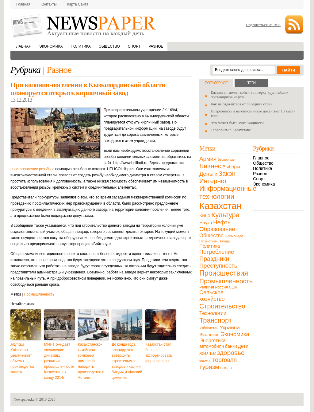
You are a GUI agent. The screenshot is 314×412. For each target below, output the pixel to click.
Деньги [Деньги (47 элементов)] (208, 174)
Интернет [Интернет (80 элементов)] (213, 180)
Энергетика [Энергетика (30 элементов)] (212, 340)
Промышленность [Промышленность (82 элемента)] (225, 280)
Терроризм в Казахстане (231, 130)
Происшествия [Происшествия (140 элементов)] (223, 273)
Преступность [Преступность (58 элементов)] (218, 265)
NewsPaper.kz (84, 25)
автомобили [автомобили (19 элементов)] (211, 346)
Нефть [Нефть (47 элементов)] (221, 222)
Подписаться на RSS (263, 24)
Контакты (49, 4)
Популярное (216, 83)
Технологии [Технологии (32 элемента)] (212, 313)
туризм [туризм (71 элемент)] (209, 366)
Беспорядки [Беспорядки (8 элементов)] (227, 159)
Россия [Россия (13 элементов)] (221, 287)
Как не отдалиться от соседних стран (242, 104)
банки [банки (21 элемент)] (231, 346)
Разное (155, 46)
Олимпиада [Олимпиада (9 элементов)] (234, 236)
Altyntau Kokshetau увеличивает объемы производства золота (22, 358)
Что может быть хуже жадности (237, 123)
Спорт (134, 46)
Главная (23, 4)
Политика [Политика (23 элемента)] (209, 246)
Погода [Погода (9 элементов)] (224, 241)
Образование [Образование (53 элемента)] (217, 229)
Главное (261, 157)
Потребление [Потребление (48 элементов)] (216, 252)
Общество (109, 46)
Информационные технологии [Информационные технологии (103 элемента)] (227, 192)
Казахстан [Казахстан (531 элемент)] (220, 206)
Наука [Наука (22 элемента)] (205, 222)
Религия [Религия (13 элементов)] (206, 287)
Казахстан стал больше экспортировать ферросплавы (158, 352)
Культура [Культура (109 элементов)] (225, 215)
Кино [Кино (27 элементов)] (204, 215)
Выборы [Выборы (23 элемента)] (231, 166)
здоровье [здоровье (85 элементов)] (231, 352)
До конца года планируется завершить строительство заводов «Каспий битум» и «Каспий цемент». (127, 361)
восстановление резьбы (31, 169)
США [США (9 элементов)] (233, 287)
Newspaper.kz (24, 399)
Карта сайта (78, 4)
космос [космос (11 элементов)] (205, 361)
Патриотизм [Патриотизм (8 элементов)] (208, 241)
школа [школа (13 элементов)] (226, 367)
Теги (251, 83)
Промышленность (39, 294)
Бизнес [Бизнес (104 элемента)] (210, 166)
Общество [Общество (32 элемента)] (211, 235)
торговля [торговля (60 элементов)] (225, 359)
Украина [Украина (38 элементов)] (230, 327)
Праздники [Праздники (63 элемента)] (214, 258)
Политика (80, 46)
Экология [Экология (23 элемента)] (209, 334)
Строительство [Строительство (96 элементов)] (222, 306)
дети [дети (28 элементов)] (243, 346)
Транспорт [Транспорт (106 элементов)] (215, 320)
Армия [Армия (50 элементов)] (207, 158)
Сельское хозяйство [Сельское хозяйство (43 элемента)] (212, 295)
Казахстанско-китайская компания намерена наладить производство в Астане (91, 361)
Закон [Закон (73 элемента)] (227, 173)
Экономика (51, 46)
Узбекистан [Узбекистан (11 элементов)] (208, 328)
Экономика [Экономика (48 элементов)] (234, 334)
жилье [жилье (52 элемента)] (207, 353)
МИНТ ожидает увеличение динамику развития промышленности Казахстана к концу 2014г (59, 361)
